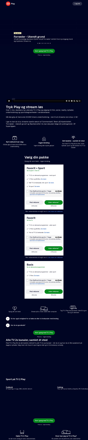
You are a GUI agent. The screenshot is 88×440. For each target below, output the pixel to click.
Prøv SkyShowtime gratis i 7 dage (40, 191)
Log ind (77, 4)
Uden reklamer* (53, 202)
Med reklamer (34, 202)
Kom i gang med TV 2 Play (44, 51)
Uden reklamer (54, 291)
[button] (44, 318)
